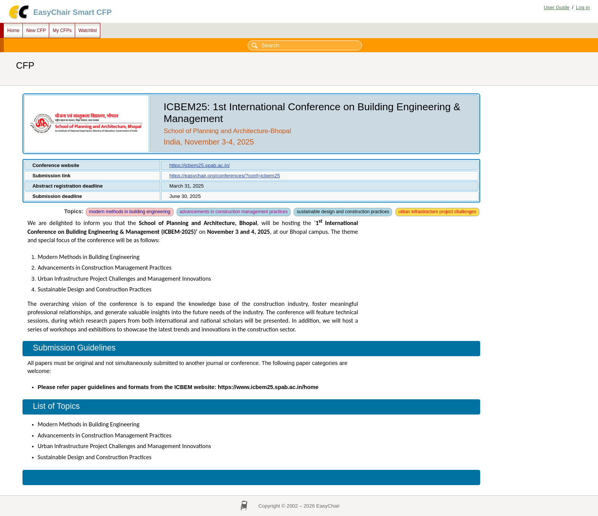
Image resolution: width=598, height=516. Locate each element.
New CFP (36, 30)
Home (13, 30)
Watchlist (88, 30)
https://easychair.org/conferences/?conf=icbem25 (224, 175)
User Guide (556, 7)
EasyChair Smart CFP (72, 12)
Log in (583, 7)
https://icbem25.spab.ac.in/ (199, 165)
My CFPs (62, 30)
